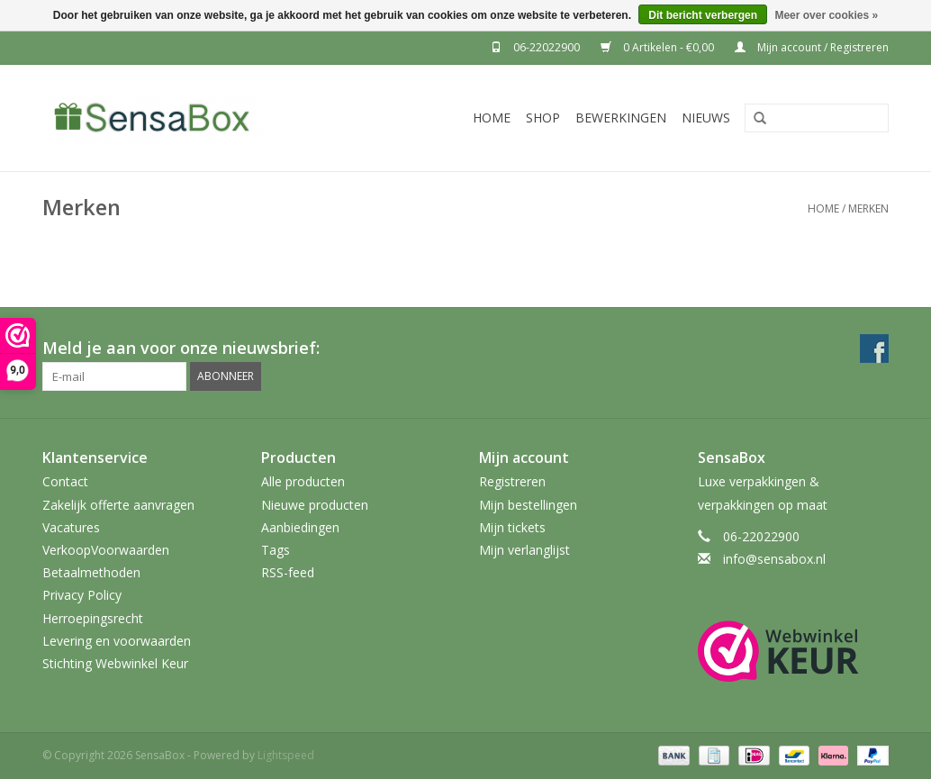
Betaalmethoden (91, 572)
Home (492, 117)
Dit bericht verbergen (702, 15)
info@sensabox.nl (774, 558)
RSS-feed (287, 572)
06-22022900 (537, 47)
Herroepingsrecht (92, 618)
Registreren (512, 481)
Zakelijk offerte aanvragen (118, 504)
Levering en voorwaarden (116, 640)
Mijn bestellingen (528, 504)
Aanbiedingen (300, 527)
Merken (868, 208)
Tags (275, 549)
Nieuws (706, 117)
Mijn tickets (512, 527)
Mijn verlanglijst (524, 549)
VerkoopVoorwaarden (105, 549)
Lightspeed (286, 755)
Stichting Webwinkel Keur (115, 663)
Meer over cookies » (826, 15)
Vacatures (71, 527)
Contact (65, 481)
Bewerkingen (620, 117)
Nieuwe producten (314, 504)
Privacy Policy (82, 594)
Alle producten (303, 481)
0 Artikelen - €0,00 (659, 47)
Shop (543, 117)
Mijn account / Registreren (812, 47)
